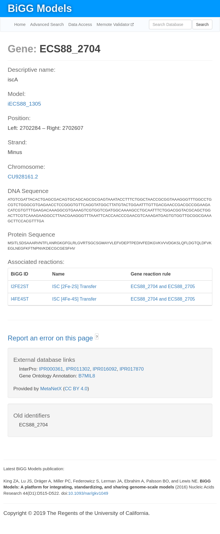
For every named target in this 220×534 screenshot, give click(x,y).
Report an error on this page (51, 338)
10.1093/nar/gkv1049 (88, 493)
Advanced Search (47, 24)
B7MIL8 (86, 376)
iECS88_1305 (24, 104)
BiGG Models (40, 8)
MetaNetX (51, 388)
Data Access (80, 24)
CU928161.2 (23, 177)
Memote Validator (114, 24)
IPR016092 (105, 369)
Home (20, 24)
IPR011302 (78, 369)
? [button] (97, 337)
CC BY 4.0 (76, 388)
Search (202, 24)
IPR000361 (51, 369)
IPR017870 (132, 369)
